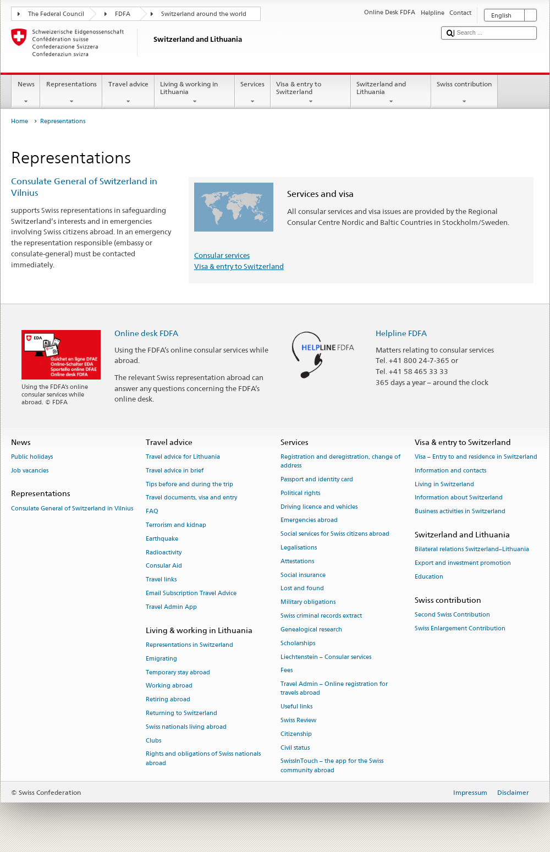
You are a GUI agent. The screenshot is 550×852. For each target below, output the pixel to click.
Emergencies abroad (309, 520)
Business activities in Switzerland (460, 511)
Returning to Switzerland (181, 713)
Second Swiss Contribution (452, 614)
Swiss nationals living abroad (186, 726)
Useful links (296, 707)
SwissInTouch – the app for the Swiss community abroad (331, 766)
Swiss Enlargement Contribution (460, 628)
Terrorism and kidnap (176, 525)
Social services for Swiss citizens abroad (334, 534)
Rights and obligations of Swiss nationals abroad (203, 759)
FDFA (122, 14)
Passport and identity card (316, 479)
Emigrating (161, 658)
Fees (286, 670)
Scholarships (297, 643)
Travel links (161, 580)
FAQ (152, 511)
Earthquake (162, 538)
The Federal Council (56, 14)
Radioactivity (164, 552)
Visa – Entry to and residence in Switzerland (476, 456)
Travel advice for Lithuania (183, 456)
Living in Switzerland (444, 484)
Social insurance (303, 575)
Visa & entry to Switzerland (310, 93)
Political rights (300, 493)
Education (429, 576)
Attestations (297, 561)
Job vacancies (29, 470)
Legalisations (298, 547)
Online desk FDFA (146, 333)
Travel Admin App (171, 607)
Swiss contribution (464, 93)
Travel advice (128, 93)
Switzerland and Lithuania (391, 93)
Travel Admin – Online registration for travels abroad (334, 689)
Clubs (153, 740)
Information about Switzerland (459, 498)
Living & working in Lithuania (194, 93)
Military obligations (308, 602)
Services (252, 93)
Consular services (222, 255)
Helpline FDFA (401, 333)
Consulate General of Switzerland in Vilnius (72, 508)
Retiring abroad (168, 699)
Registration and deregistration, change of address (340, 461)
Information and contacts (450, 470)
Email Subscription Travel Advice (191, 593)
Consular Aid (164, 566)
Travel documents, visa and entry (191, 498)
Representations (71, 93)
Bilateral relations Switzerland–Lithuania (472, 549)
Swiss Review (298, 720)
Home (19, 121)
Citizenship (296, 734)
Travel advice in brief (175, 470)
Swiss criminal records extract (321, 615)
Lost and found (302, 588)
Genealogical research (311, 629)
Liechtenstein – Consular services (325, 657)
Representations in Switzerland (189, 644)
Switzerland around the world (203, 14)
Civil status (295, 747)
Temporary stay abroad (178, 672)
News (26, 93)
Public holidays (32, 456)
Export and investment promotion (463, 563)
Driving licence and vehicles (319, 506)
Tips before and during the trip (189, 484)
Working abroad (169, 686)
